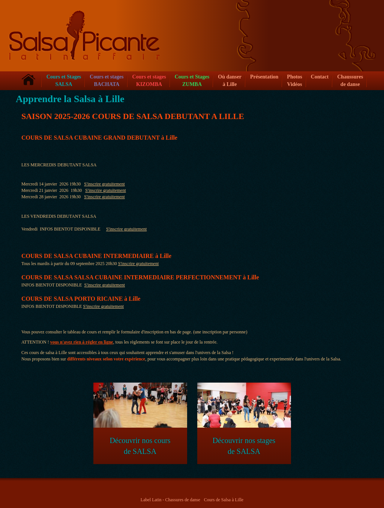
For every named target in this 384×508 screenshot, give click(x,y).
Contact (319, 77)
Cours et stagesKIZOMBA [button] (149, 80)
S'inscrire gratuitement (104, 184)
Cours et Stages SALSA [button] (63, 80)
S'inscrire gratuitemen (104, 285)
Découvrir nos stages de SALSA (244, 419)
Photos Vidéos (294, 80)
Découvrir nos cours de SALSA (140, 419)
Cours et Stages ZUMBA (192, 80)
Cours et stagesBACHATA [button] (106, 80)
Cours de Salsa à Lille (223, 499)
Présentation (264, 77)
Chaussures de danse (350, 80)
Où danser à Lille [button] (230, 80)
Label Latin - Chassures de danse (170, 499)
